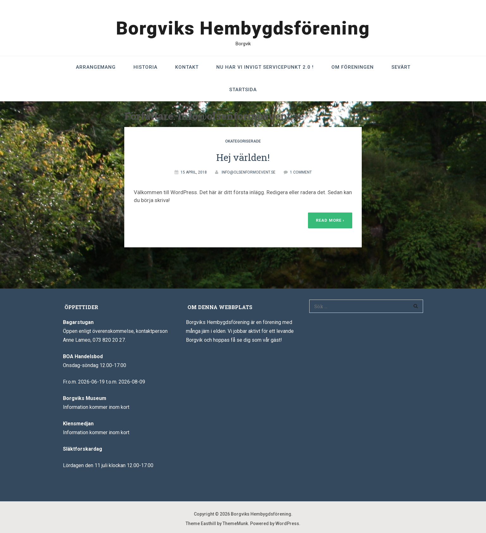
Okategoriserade (243, 141)
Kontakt (187, 67)
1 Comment (301, 172)
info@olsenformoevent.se (248, 172)
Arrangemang (96, 67)
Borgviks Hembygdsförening (243, 28)
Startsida (243, 89)
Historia (145, 67)
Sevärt (400, 67)
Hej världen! (243, 157)
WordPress (287, 523)
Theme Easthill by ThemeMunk (217, 523)
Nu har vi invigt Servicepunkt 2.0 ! (265, 67)
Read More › (330, 220)
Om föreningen (352, 67)
